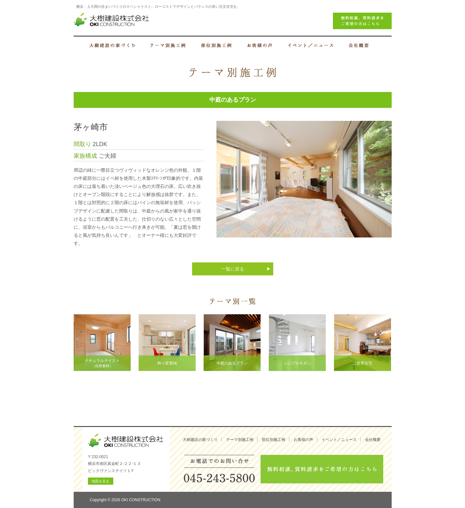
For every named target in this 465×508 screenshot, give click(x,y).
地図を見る (100, 481)
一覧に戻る (232, 268)
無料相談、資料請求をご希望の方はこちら (322, 469)
